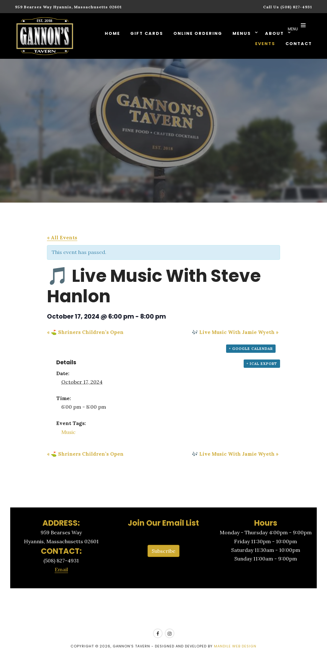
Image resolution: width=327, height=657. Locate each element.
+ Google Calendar (251, 348)
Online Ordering (197, 33)
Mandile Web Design (235, 646)
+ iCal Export (262, 363)
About (275, 33)
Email (61, 569)
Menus (242, 33)
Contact (298, 44)
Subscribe (163, 551)
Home (112, 33)
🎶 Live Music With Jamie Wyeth (235, 332)
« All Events (62, 238)
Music (68, 432)
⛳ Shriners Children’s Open (85, 332)
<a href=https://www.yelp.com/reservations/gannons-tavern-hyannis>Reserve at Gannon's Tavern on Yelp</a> (163, 609)
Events (265, 44)
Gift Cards (146, 33)
